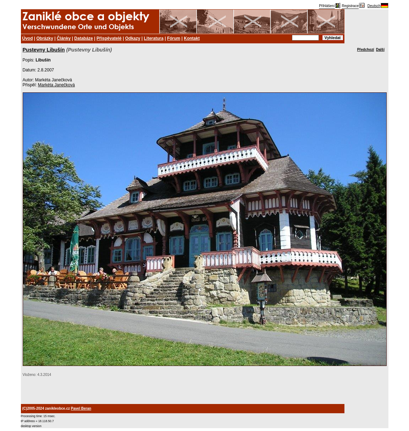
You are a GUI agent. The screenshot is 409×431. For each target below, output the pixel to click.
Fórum (173, 38)
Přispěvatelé (109, 38)
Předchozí (365, 50)
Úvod (27, 38)
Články (64, 38)
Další (380, 50)
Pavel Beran (81, 408)
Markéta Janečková (56, 84)
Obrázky (45, 38)
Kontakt (192, 38)
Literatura (154, 38)
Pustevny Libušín (44, 50)
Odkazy (132, 38)
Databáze (83, 38)
